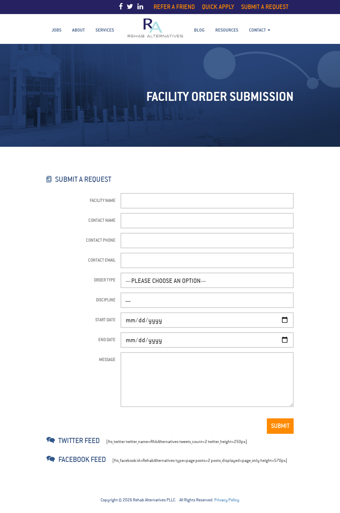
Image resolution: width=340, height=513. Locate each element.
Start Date (105, 319)
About (78, 30)
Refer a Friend (174, 7)
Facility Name (102, 200)
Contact (259, 30)
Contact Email (101, 260)
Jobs (56, 30)
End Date (106, 339)
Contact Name (101, 220)
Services (104, 30)
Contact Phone (100, 240)
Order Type (104, 280)
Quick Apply (218, 7)
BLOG (199, 30)
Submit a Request (264, 7)
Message (107, 359)
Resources (226, 30)
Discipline (105, 299)
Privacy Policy (226, 500)
